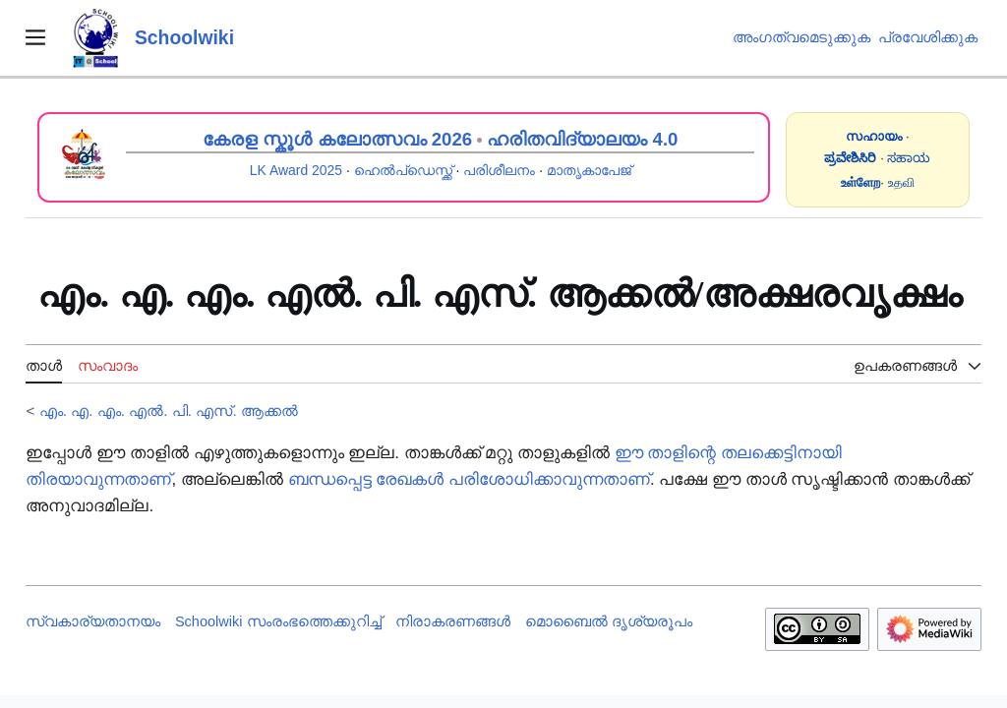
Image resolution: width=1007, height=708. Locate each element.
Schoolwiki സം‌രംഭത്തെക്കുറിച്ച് (278, 621)
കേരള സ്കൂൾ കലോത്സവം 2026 (337, 139)
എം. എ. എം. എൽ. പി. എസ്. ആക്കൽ (168, 410)
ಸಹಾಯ (908, 157)
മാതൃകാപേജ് (589, 170)
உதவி (901, 182)
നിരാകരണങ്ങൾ (452, 621)
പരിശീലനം (499, 170)
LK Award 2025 (296, 170)
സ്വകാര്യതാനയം (93, 621)
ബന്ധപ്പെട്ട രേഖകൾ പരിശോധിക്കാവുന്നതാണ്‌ (469, 479)
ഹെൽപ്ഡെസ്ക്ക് (403, 170)
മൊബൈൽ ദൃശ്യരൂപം (608, 621)
